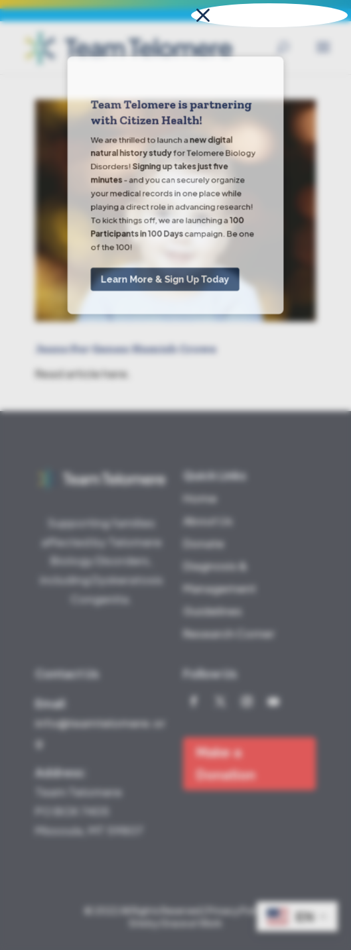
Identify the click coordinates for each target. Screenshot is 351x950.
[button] (269, 15)
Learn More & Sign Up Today (165, 138)
